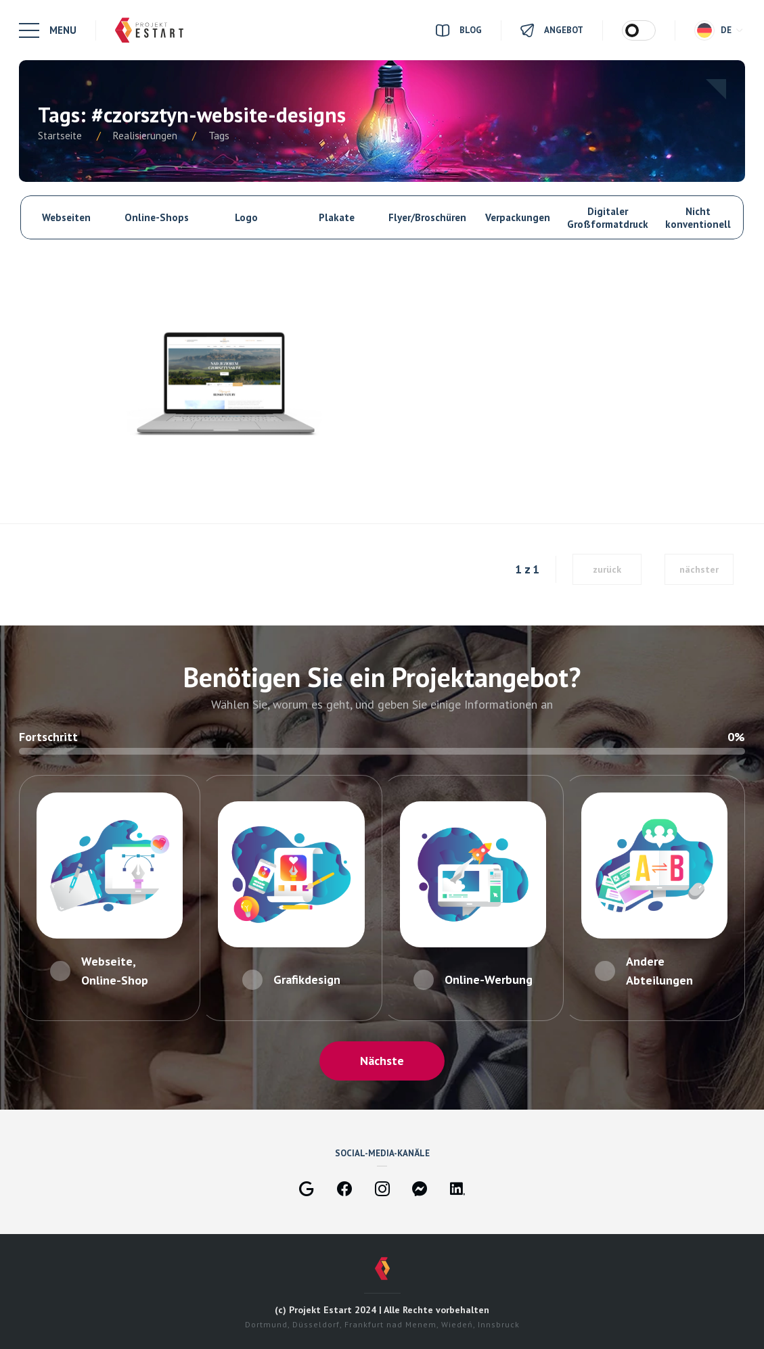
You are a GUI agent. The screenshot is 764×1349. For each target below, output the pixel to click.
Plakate (337, 217)
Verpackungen (517, 217)
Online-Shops (157, 217)
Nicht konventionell (698, 218)
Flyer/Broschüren (427, 217)
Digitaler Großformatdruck (607, 218)
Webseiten (66, 217)
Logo (246, 217)
